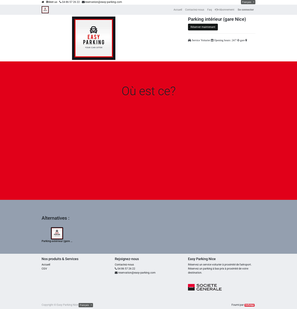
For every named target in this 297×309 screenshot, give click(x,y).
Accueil (46, 264)
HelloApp (249, 305)
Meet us (51, 1)
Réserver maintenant (202, 26)
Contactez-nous (124, 264)
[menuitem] (178, 9)
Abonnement (224, 9)
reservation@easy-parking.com (103, 1)
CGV (44, 268)
